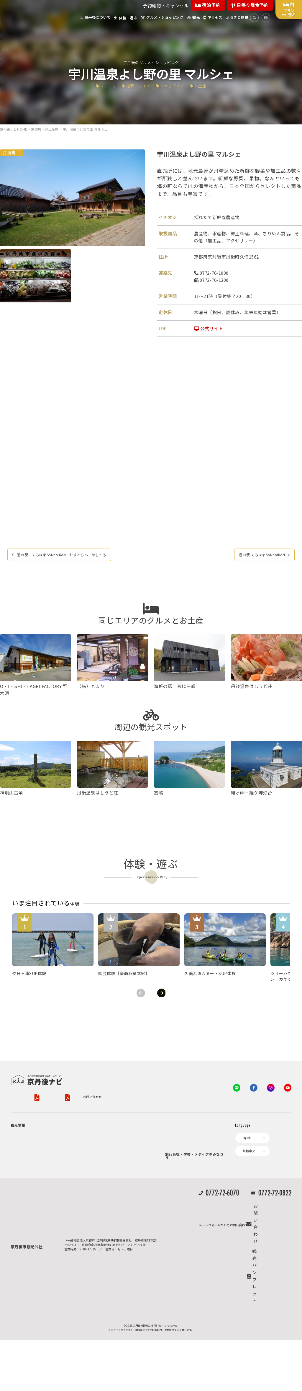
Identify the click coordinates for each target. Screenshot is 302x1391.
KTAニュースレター (182, 1147)
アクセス (95, 1151)
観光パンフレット (271, 1335)
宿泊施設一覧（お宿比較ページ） (126, 1141)
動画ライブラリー (180, 1229)
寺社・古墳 (34, 1184)
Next (161, 993)
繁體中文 (249, 1127)
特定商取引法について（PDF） (197, 1067)
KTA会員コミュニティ (183, 1117)
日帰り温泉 (34, 1155)
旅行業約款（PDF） (116, 1067)
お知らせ (95, 1161)
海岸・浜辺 (34, 1134)
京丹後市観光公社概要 (26, 1067)
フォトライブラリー (182, 1219)
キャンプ (20, 1251)
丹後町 (9, 153)
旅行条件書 (149, 1067)
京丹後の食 (34, 1221)
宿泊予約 (207, 5)
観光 (17, 1231)
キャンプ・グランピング (44, 1141)
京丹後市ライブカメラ (104, 1182)
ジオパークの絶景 (39, 1127)
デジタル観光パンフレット (108, 1192)
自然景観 (33, 1148)
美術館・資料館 (37, 1177)
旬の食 (31, 1162)
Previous (141, 993)
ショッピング (174, 85)
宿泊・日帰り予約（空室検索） (124, 1127)
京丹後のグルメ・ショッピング (151, 62)
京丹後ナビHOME (13, 129)
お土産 (206, 85)
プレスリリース (178, 1209)
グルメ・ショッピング (29, 1211)
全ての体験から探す (149, 1011)
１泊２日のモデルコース (43, 1191)
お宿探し (95, 1117)
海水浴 (18, 1241)
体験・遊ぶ (21, 1201)
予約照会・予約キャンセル (121, 1134)
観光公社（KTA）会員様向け (188, 1102)
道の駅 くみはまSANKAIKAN (254, 555)
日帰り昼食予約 (250, 5)
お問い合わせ (20, 1075)
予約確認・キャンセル (165, 5)
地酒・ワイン (136, 85)
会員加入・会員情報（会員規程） (191, 1157)
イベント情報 (98, 1171)
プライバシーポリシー (67, 1067)
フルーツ (103, 85)
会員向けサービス (180, 1127)
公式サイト (208, 329)
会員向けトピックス (182, 1137)
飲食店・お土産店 (44, 129)
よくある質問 (98, 1212)
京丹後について (24, 1117)
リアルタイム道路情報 (104, 1202)
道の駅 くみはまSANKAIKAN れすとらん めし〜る (74, 555)
